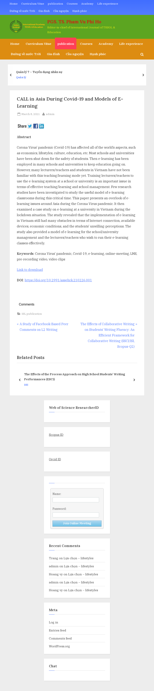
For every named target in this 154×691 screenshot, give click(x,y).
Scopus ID (56, 435)
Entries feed (57, 630)
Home (14, 3)
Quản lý (21, 77)
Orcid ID (55, 459)
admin (50, 114)
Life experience (107, 3)
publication (55, 3)
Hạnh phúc (79, 11)
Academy (87, 3)
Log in (53, 622)
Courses (72, 3)
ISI (23, 314)
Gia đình (44, 11)
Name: (57, 494)
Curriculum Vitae (32, 3)
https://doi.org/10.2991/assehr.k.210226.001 (58, 280)
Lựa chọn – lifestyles (78, 558)
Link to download (30, 270)
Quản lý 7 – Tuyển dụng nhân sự (39, 72)
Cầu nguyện (61, 11)
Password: (59, 509)
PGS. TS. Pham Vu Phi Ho (74, 22)
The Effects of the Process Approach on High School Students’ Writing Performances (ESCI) (74, 376)
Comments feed (60, 638)
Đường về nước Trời (22, 11)
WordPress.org (59, 646)
